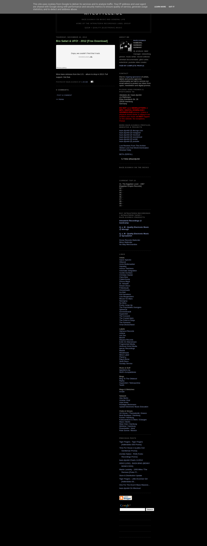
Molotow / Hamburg (127, 426)
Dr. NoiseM (124, 284)
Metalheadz (124, 353)
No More (122, 303)
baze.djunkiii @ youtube (129, 141)
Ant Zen (122, 335)
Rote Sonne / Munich (128, 430)
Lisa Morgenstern (126, 296)
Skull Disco (124, 361)
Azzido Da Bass (126, 273)
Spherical (123, 309)
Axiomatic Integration (128, 271)
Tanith (121, 385)
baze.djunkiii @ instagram (130, 133)
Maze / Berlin (124, 422)
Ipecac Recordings (127, 348)
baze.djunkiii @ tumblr (128, 139)
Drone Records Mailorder (129, 240)
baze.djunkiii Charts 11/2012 (131, 460)
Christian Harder (126, 275)
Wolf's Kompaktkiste (127, 372)
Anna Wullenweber (127, 264)
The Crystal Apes (126, 318)
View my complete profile (131, 66)
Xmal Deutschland (127, 325)
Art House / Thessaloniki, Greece (133, 413)
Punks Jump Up (126, 305)
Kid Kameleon (125, 294)
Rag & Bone (124, 359)
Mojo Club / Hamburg (128, 424)
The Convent (124, 316)
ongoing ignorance (133, 77)
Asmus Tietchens (126, 268)
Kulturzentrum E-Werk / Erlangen (133, 420)
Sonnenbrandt (125, 312)
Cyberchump (124, 279)
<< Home (60, 99)
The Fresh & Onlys (127, 320)
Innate (121, 391)
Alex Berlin (123, 398)
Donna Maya (124, 281)
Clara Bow (123, 277)
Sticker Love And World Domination (134, 148)
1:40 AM (84, 82)
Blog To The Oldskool (128, 379)
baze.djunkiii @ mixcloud (129, 135)
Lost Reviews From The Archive (132, 146)
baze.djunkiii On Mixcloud (129, 488)
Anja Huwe (123, 402)
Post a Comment (64, 95)
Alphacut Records (126, 331)
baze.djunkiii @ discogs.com (131, 130)
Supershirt (123, 314)
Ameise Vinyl (124, 400)
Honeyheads (124, 290)
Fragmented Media (127, 344)
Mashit (122, 350)
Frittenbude (124, 288)
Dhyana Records (126, 340)
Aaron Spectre (125, 260)
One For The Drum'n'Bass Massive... (134, 485)
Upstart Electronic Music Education (133, 407)
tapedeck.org (124, 370)
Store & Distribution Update (130, 475)
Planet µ (122, 357)
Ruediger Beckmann (127, 404)
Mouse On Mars (126, 299)
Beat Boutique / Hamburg (129, 415)
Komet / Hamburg (126, 417)
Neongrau (123, 301)
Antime (122, 333)
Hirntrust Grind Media (128, 346)
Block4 (122, 337)
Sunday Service (125, 363)
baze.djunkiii (139, 40)
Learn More (160, 7)
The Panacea (124, 322)
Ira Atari (122, 292)
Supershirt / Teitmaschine (129, 383)
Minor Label (124, 355)
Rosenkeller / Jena (127, 428)
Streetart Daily (125, 150)
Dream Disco (124, 286)
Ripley (121, 381)
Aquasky (122, 266)
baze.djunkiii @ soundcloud (130, 137)
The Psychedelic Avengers (130, 307)
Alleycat (122, 262)
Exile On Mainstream (128, 342)
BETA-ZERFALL (126, 154)
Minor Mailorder (125, 242)
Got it (172, 7)
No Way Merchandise (128, 244)
